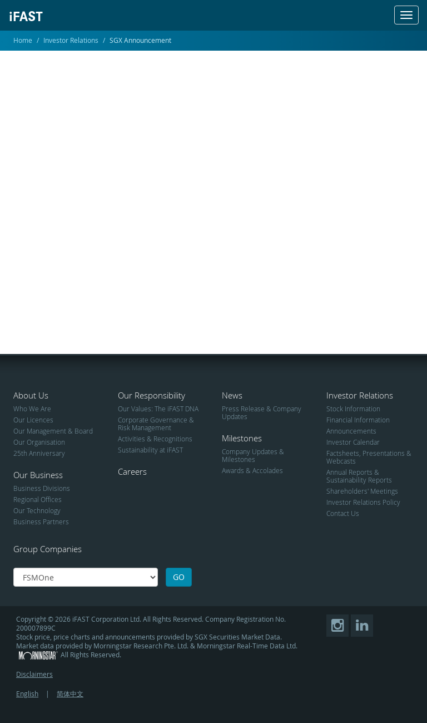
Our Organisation (39, 441)
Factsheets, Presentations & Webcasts (368, 457)
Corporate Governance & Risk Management (156, 423)
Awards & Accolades (252, 470)
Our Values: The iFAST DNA (158, 408)
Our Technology (37, 510)
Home (22, 40)
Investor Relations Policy (363, 502)
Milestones (242, 438)
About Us (30, 395)
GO (179, 577)
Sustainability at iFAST (150, 449)
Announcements (351, 430)
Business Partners (41, 521)
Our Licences (33, 419)
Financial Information (358, 419)
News (232, 395)
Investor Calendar (353, 441)
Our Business (38, 474)
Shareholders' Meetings (362, 490)
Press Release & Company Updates (261, 412)
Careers (132, 471)
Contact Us (342, 513)
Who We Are (32, 408)
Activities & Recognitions (155, 438)
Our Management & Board (53, 430)
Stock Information (353, 408)
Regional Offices (37, 499)
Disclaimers (34, 674)
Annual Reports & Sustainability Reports (359, 476)
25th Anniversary (39, 453)
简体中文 (70, 693)
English (27, 693)
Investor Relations (70, 40)
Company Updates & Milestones (253, 455)
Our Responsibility (151, 395)
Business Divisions (41, 488)
